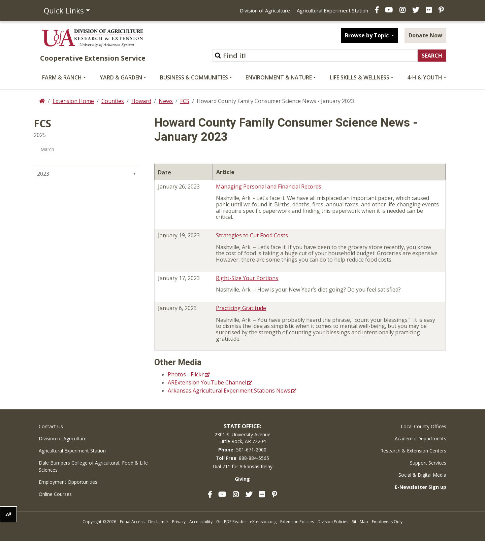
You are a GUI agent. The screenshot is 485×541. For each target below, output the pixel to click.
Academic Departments (420, 438)
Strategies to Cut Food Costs (252, 235)
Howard (141, 101)
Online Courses (55, 494)
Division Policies (333, 522)
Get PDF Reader (231, 522)
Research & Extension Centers (413, 450)
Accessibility (201, 522)
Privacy (179, 522)
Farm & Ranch (62, 77)
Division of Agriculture (265, 10)
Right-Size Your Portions (247, 278)
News (166, 101)
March (47, 149)
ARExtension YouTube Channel (207, 382)
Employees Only (387, 522)
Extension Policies (297, 522)
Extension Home (73, 101)
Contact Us (51, 426)
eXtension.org (263, 522)
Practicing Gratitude (241, 308)
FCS (184, 101)
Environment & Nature (279, 77)
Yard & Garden (121, 77)
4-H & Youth (424, 77)
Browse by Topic (367, 35)
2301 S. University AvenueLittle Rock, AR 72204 (242, 437)
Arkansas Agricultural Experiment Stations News (229, 390)
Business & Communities (194, 77)
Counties (112, 101)
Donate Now (425, 35)
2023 (43, 173)
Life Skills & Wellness (359, 77)
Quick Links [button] (64, 10)
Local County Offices (423, 426)
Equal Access (132, 522)
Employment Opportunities (68, 482)
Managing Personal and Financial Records (268, 186)
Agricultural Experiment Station (332, 10)
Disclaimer (158, 522)
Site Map (360, 522)
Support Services (428, 463)
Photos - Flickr (186, 374)
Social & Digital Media (422, 475)
